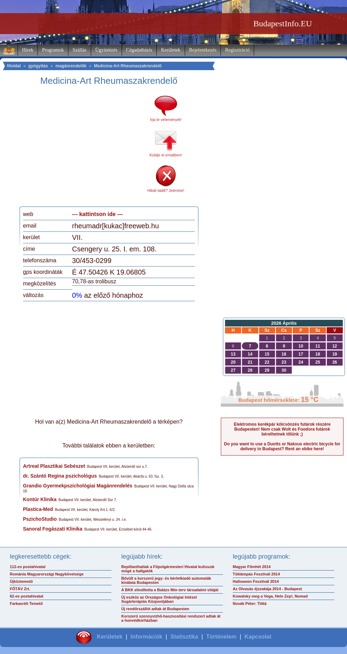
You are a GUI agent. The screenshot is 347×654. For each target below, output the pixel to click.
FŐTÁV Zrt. (20, 589)
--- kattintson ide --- (97, 214)
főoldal (14, 65)
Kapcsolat (258, 637)
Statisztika (184, 637)
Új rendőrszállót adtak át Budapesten (155, 609)
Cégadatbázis (139, 50)
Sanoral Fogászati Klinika (53, 529)
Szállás (80, 50)
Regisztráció (237, 50)
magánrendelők (71, 65)
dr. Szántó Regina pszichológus (60, 476)
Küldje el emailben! (166, 155)
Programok (53, 50)
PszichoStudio (40, 519)
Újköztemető (21, 581)
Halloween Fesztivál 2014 (256, 581)
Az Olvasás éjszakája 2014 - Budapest (267, 589)
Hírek (27, 50)
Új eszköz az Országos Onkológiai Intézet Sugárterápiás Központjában (159, 599)
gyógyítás (38, 65)
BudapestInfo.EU (282, 23)
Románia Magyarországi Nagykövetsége (46, 574)
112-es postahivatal (28, 567)
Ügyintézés (106, 50)
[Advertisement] (82, 149)
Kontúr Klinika (40, 499)
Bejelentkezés (203, 50)
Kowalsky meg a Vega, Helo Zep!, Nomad (270, 596)
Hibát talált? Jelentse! (165, 190)
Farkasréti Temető (26, 603)
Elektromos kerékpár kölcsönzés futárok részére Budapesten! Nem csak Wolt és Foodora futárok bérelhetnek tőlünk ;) (282, 429)
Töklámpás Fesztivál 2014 (256, 574)
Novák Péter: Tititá (249, 603)
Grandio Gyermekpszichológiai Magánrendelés (77, 485)
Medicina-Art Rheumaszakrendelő (128, 65)
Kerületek (170, 50)
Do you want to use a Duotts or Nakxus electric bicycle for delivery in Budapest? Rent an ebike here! (282, 446)
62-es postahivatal (26, 596)
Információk (146, 637)
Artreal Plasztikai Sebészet (54, 466)
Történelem (221, 637)
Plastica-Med (38, 509)
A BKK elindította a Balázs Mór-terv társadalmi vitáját (169, 590)
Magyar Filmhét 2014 (252, 567)
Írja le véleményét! (165, 119)
